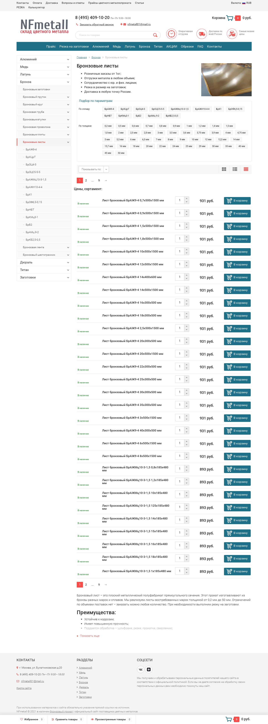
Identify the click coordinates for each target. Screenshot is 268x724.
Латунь (130, 46)
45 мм (108, 153)
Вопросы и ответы (73, 2)
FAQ (200, 46)
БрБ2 (29, 224)
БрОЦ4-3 (31, 164)
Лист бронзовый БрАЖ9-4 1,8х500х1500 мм (133, 238)
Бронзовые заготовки (36, 89)
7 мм (158, 139)
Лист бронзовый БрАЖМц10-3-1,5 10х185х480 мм (135, 494)
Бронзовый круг (46, 104)
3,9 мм (215, 132)
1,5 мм (229, 126)
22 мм (162, 146)
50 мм (121, 153)
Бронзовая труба (46, 112)
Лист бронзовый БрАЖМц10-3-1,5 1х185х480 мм (136, 571)
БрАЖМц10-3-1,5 (36, 179)
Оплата (37, 2)
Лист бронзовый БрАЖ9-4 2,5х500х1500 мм (133, 328)
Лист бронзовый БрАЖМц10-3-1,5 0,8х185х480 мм (135, 468)
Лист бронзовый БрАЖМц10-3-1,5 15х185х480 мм (135, 532)
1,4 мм (215, 126)
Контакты (23, 2)
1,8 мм (108, 132)
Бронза (144, 46)
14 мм (236, 139)
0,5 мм (121, 126)
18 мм (136, 146)
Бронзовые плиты (46, 134)
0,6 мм (135, 126)
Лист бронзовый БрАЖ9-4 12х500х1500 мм (132, 264)
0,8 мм (162, 126)
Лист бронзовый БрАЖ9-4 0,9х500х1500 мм (133, 213)
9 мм (182, 139)
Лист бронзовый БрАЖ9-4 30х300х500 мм (132, 392)
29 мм (202, 146)
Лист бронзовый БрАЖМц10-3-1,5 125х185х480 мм (135, 507)
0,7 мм (149, 126)
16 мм (123, 146)
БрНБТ (30, 209)
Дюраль (45, 262)
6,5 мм (145, 139)
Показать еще (88, 636)
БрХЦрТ (31, 156)
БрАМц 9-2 (32, 232)
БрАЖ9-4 (31, 149)
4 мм (228, 132)
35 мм (228, 146)
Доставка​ (52, 2)
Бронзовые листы (46, 142)
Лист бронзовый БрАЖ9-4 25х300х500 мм (132, 379)
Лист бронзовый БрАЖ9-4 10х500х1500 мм (132, 251)
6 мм (133, 139)
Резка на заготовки (74, 46)
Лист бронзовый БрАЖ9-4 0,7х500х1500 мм (133, 200)
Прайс (51, 46)
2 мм (121, 132)
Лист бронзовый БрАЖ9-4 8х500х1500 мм (132, 456)
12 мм (208, 139)
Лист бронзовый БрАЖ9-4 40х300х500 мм (132, 430)
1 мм (189, 126)
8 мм (170, 139)
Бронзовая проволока (46, 127)
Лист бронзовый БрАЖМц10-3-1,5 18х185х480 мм (135, 558)
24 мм (175, 146)
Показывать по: (91, 169)
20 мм (149, 146)
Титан (158, 46)
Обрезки (187, 46)
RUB (241, 2)
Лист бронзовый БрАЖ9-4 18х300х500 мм (132, 315)
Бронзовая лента (46, 247)
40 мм (241, 146)
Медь (117, 46)
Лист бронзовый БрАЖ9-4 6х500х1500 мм (132, 443)
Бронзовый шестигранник (46, 255)
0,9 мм (176, 126)
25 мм (189, 146)
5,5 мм (120, 139)
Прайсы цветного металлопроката (109, 2)
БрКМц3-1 (32, 217)
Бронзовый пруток (46, 97)
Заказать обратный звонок (97, 24)
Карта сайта (24, 688)
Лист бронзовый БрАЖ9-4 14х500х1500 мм (132, 290)
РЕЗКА (21, 7)
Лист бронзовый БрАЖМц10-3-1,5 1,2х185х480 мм (135, 481)
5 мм (107, 139)
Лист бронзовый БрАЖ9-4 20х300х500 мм (132, 341)
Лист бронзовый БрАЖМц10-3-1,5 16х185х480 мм (135, 545)
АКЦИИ (171, 46)
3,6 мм (186, 132)
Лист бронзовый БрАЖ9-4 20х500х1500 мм (132, 354)
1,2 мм (202, 126)
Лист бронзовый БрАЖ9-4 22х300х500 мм (132, 366)
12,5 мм (222, 139)
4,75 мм (241, 132)
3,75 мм (201, 132)
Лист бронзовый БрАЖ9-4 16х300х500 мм (132, 302)
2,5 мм (133, 132)
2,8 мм (147, 132)
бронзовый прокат (61, 711)
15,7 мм (109, 146)
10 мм (195, 139)
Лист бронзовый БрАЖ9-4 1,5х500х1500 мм (133, 226)
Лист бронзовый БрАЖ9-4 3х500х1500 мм (132, 417)
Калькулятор (36, 7)
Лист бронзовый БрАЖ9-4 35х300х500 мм (132, 405)
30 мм (215, 146)
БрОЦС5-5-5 (33, 172)
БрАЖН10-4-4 (34, 187)
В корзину (241, 200)
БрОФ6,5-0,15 (34, 202)
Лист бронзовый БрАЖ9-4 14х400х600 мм (132, 277)
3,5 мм (172, 132)
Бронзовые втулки (46, 119)
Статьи (139, 2)
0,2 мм (108, 126)
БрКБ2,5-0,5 (33, 239)
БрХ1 (29, 194)
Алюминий (101, 46)
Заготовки (45, 277)
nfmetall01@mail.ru (139, 24)
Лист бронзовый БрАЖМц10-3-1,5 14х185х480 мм (135, 520)
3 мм (160, 132)
